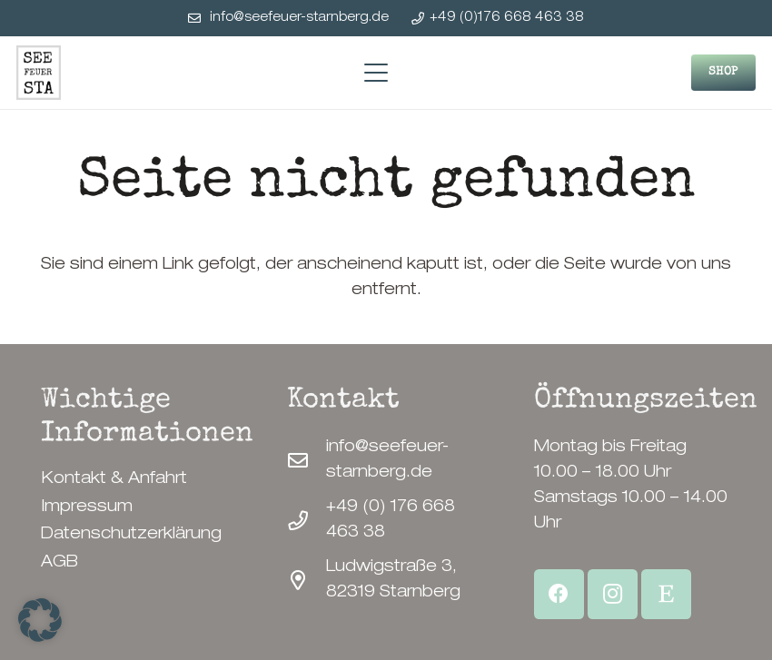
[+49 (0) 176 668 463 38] (306, 521)
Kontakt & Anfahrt (114, 479)
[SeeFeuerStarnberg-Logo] (38, 72)
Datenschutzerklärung (131, 535)
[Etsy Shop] (666, 594)
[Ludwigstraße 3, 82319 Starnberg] (306, 581)
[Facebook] (559, 594)
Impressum (87, 507)
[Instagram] (613, 594)
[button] (376, 72)
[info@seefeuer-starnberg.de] (306, 461)
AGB (59, 563)
